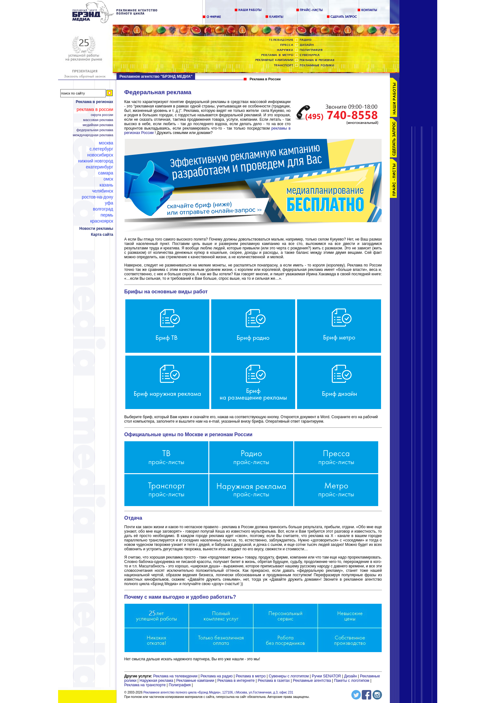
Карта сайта (102, 234)
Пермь (106, 215)
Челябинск (102, 191)
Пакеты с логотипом (351, 680)
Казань (106, 185)
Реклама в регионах (94, 102)
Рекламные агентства (312, 680)
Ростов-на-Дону (97, 197)
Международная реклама (93, 135)
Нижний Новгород (95, 161)
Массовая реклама (98, 120)
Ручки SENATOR (326, 676)
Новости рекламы (96, 228)
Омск (108, 179)
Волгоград (103, 209)
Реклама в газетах (274, 680)
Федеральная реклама (94, 130)
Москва (106, 143)
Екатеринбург (99, 167)
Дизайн (350, 676)
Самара (105, 173)
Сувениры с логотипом (289, 676)
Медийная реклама (98, 125)
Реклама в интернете (236, 680)
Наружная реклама (156, 680)
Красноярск (101, 221)
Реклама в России (95, 109)
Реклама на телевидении (175, 676)
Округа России (102, 115)
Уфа (109, 203)
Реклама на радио (216, 676)
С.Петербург (101, 149)
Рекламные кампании (195, 680)
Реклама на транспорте (145, 685)
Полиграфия (180, 685)
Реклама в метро (251, 676)
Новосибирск (100, 155)
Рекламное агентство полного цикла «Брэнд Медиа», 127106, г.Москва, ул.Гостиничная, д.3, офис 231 (218, 692)
